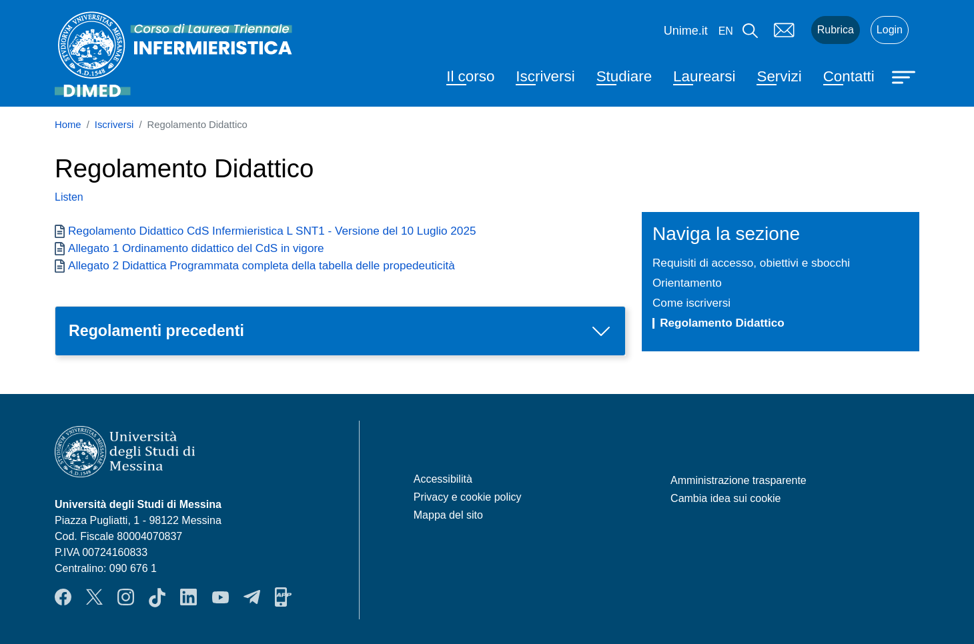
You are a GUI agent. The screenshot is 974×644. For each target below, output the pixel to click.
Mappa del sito (448, 515)
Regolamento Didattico (722, 322)
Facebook (63, 597)
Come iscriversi (691, 302)
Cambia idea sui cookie (725, 498)
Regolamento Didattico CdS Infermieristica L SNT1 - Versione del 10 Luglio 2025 (272, 230)
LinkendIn (188, 597)
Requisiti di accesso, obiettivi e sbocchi (751, 262)
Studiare (624, 76)
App (283, 597)
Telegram (252, 597)
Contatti (849, 76)
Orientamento (687, 282)
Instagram (125, 597)
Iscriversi (545, 76)
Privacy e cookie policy (468, 497)
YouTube (220, 597)
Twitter (94, 597)
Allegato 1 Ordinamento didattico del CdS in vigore (196, 248)
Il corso (470, 76)
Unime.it (686, 30)
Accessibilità (443, 479)
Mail (785, 30)
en (725, 31)
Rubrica (835, 29)
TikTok (157, 597)
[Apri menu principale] (905, 76)
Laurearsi (704, 76)
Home (68, 124)
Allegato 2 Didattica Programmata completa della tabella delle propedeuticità (261, 265)
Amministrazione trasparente (738, 480)
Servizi (779, 76)
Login (890, 29)
